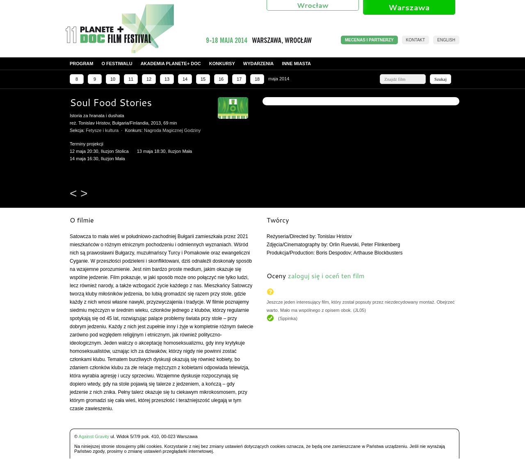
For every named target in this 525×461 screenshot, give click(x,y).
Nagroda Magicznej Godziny (172, 130)
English (446, 40)
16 (221, 79)
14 (185, 79)
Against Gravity (94, 436)
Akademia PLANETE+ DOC (171, 63)
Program (81, 63)
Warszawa (408, 7)
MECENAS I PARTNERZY (369, 40)
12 (148, 79)
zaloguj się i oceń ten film (326, 275)
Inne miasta (296, 63)
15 (203, 79)
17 (239, 79)
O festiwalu (116, 63)
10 (112, 79)
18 (257, 79)
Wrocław (313, 5)
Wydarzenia (258, 63)
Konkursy (222, 63)
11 (130, 79)
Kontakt (415, 40)
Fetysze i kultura (102, 130)
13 (166, 79)
